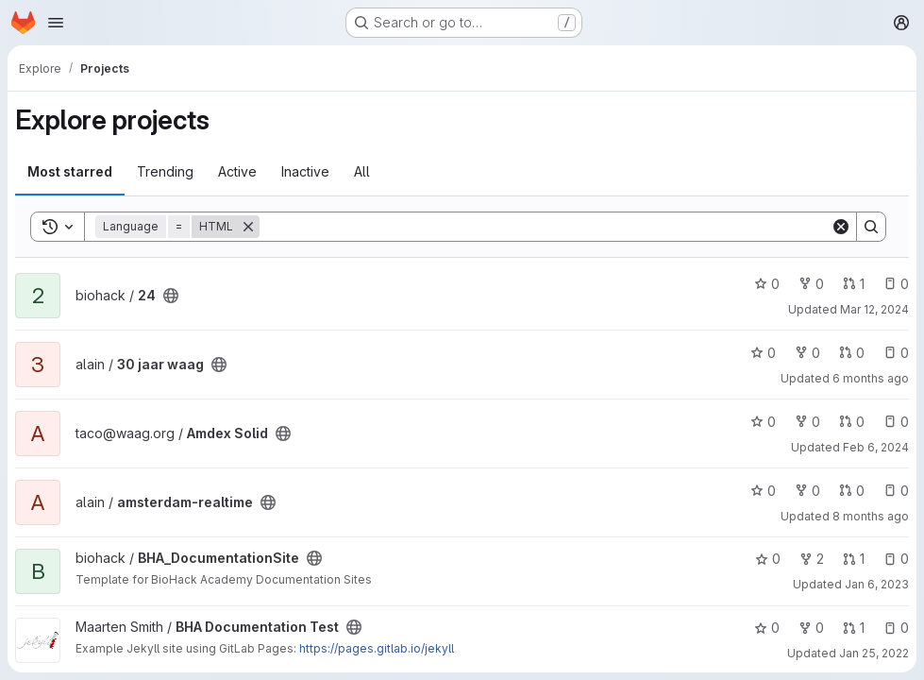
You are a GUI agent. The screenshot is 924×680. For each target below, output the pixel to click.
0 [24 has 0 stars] (767, 284)
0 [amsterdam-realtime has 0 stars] (763, 491)
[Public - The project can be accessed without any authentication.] (170, 295)
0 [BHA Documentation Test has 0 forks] (811, 628)
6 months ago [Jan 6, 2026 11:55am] (870, 378)
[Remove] (248, 226)
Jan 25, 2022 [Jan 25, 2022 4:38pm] (874, 653)
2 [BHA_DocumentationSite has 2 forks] (811, 559)
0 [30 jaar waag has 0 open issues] (896, 353)
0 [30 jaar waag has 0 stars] (763, 353)
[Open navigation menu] (56, 23)
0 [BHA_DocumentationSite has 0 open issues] (896, 559)
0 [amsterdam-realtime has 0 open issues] (896, 491)
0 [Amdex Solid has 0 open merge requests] (852, 422)
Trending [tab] (165, 171)
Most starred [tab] (69, 171)
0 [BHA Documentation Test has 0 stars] (767, 628)
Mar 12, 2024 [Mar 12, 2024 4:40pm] (874, 309)
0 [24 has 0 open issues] (896, 284)
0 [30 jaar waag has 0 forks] (807, 353)
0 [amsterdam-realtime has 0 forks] (807, 491)
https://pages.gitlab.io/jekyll (376, 648)
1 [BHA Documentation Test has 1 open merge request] (854, 628)
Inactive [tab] (305, 171)
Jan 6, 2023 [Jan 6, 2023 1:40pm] (877, 584)
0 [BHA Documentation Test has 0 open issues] (896, 628)
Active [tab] (237, 171)
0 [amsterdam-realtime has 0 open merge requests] (852, 491)
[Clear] (841, 226)
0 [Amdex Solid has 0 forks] (807, 422)
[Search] (545, 226)
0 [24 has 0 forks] (811, 284)
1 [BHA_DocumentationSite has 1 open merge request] (854, 559)
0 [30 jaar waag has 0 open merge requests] (852, 353)
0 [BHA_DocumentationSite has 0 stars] (768, 559)
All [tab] (362, 171)
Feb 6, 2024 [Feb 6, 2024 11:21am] (876, 447)
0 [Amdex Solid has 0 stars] (763, 422)
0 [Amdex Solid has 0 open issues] (896, 422)
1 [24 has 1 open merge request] (854, 284)
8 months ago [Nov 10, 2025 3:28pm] (870, 516)
